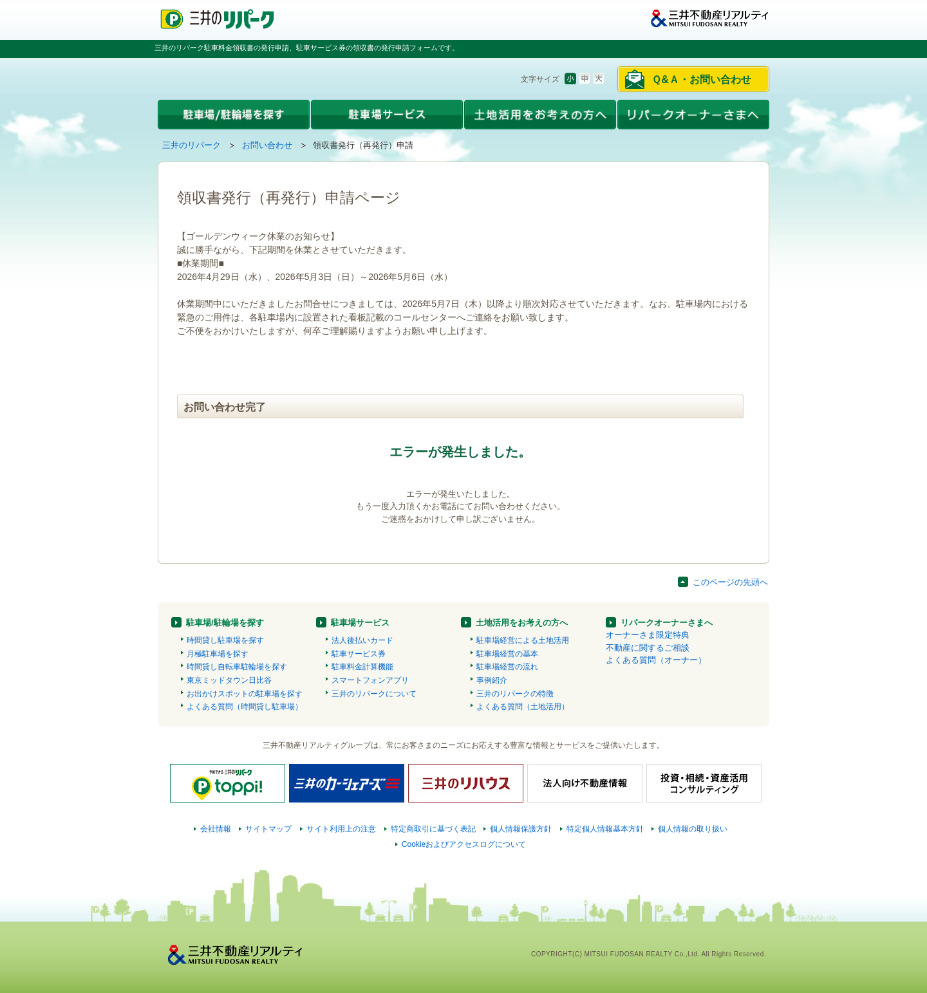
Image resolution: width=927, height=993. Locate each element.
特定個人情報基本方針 (605, 828)
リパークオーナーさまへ (667, 622)
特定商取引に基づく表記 (433, 828)
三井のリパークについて (374, 693)
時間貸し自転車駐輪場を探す (237, 666)
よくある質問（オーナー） (656, 660)
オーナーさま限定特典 (647, 635)
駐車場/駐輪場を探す (225, 622)
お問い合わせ (267, 145)
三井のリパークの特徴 (515, 693)
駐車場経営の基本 (507, 653)
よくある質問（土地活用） (522, 706)
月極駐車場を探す (217, 653)
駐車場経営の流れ (507, 666)
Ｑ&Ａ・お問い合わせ (701, 79)
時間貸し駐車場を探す (225, 640)
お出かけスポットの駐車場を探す (245, 693)
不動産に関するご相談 (647, 648)
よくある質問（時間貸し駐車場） (245, 706)
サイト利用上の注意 (341, 828)
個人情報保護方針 (521, 828)
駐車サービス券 (359, 653)
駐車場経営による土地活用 (522, 640)
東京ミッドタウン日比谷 (229, 680)
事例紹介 (491, 680)
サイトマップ (268, 828)
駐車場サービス (360, 622)
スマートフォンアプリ (370, 680)
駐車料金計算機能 (362, 666)
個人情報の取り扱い (692, 828)
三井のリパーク (191, 145)
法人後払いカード (362, 640)
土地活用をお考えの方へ (522, 622)
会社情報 (215, 828)
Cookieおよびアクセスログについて (464, 844)
